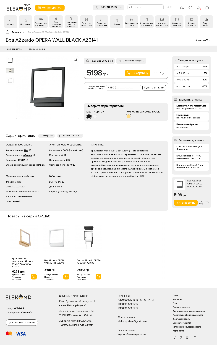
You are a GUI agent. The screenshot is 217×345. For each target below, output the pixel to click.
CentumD (26, 312)
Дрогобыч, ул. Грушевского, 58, (83, 313)
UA (167, 7)
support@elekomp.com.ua (132, 334)
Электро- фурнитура (191, 24)
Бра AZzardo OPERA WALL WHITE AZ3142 (54, 261)
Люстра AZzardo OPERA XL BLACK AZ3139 (89, 261)
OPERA (21, 160)
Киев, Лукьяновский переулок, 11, (83, 304)
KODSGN (19, 308)
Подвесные (25, 24)
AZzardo (27, 155)
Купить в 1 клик (154, 87)
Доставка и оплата (181, 319)
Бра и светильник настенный (56, 24)
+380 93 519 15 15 (128, 304)
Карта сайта (178, 331)
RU (171, 7)
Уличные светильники (162, 24)
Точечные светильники (86, 24)
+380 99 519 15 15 (128, 299)
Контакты (177, 299)
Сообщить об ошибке (72, 136)
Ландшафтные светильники (146, 24)
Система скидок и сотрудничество (189, 311)
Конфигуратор (49, 7)
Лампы (116, 24)
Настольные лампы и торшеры (71, 24)
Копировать (48, 136)
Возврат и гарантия (182, 323)
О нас (175, 295)
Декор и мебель (206, 24)
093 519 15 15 (109, 7)
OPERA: (44, 216)
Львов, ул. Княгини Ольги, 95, (83, 323)
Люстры (10, 24)
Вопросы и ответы (181, 307)
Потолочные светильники (41, 24)
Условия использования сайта (187, 327)
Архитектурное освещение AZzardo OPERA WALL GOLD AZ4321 (22, 262)
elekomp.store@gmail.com (132, 321)
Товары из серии (36, 49)
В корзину (137, 73)
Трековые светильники (101, 24)
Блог (175, 303)
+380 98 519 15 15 (128, 308)
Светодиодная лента (131, 24)
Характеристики (14, 49)
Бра (26, 150)
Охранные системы (177, 24)
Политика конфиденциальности (188, 315)
